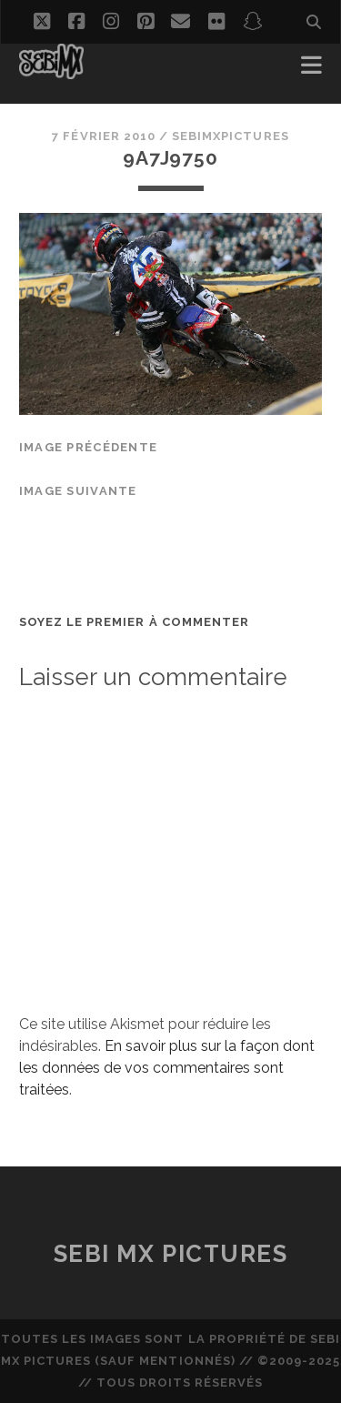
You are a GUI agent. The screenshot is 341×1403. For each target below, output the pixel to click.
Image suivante (78, 491)
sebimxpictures (230, 136)
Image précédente (88, 447)
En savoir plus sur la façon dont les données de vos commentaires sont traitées (167, 1067)
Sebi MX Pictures (171, 1253)
